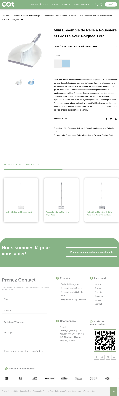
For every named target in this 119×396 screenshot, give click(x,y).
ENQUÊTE (111, 4)
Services (65, 4)
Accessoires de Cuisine (71, 288)
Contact (85, 4)
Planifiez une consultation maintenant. (91, 252)
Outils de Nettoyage (31, 16)
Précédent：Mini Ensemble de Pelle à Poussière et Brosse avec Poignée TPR (84, 130)
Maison (34, 4)
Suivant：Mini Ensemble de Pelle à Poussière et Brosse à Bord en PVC (83, 135)
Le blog (75, 4)
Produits (55, 4)
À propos (44, 4)
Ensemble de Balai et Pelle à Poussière (60, 16)
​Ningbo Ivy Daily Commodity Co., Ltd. (34, 391)
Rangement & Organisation (73, 299)
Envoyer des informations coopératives (24, 351)
